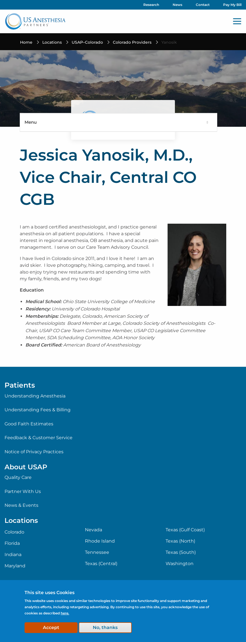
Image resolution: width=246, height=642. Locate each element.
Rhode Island (100, 541)
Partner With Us (23, 491)
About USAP (26, 467)
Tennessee (97, 552)
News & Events (21, 505)
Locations (52, 42)
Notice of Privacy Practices (34, 451)
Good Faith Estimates (29, 423)
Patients (20, 385)
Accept (51, 627)
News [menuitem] (177, 5)
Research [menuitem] (151, 5)
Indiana (13, 554)
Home (26, 42)
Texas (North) (180, 541)
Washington (180, 563)
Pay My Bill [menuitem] (232, 5)
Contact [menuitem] (203, 5)
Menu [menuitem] (31, 122)
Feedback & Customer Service (39, 437)
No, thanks (105, 627)
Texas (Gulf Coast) (185, 530)
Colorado (14, 532)
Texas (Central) (101, 563)
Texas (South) (181, 552)
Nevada (93, 530)
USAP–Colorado (87, 42)
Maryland (15, 566)
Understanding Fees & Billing (38, 409)
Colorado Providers (132, 42)
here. (65, 613)
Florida (12, 543)
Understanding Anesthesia (35, 396)
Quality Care (18, 477)
